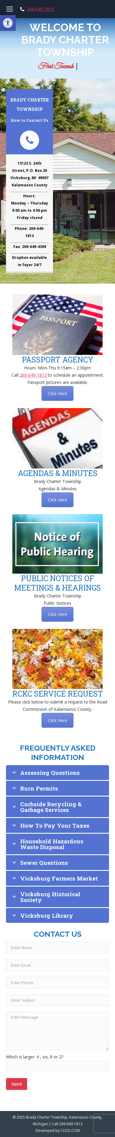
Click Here (57, 393)
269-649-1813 (40, 9)
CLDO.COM (70, 1130)
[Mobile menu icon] (9, 9)
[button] (8, 23)
